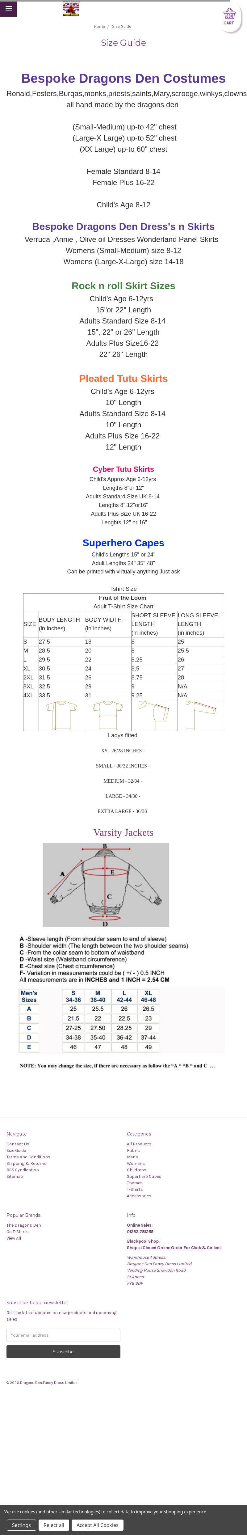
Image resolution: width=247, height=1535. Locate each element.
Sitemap (14, 1176)
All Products (139, 1144)
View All (13, 1238)
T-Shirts (135, 1189)
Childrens (136, 1170)
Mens (132, 1157)
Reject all (54, 1525)
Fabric (133, 1150)
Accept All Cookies (98, 1525)
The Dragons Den (23, 1225)
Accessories (139, 1196)
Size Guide (16, 1150)
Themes (135, 1183)
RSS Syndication (22, 1170)
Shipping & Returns (26, 1163)
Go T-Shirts (17, 1231)
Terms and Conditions (28, 1157)
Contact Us (17, 1144)
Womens (136, 1163)
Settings (21, 1525)
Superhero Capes (144, 1176)
